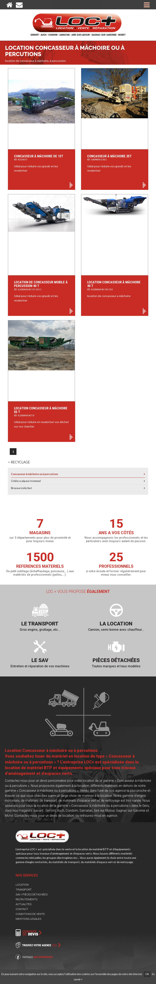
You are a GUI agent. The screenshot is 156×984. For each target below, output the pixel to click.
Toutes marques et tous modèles (116, 666)
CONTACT (22, 909)
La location (116, 624)
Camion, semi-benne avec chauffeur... (116, 630)
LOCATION (22, 884)
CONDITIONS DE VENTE (30, 914)
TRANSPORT (24, 889)
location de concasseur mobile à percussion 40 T (41, 285)
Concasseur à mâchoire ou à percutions (34, 474)
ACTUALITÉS (23, 904)
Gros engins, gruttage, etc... (40, 630)
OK (147, 974)
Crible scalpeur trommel (26, 481)
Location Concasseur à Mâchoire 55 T (41, 412)
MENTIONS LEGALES (28, 918)
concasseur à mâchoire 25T (114, 158)
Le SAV (39, 660)
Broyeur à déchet (21, 488)
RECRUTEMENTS (26, 899)
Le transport (39, 624)
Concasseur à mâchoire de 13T (41, 158)
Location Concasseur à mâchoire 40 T (114, 285)
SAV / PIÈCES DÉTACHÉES (32, 894)
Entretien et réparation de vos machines (40, 666)
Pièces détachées (116, 660)
